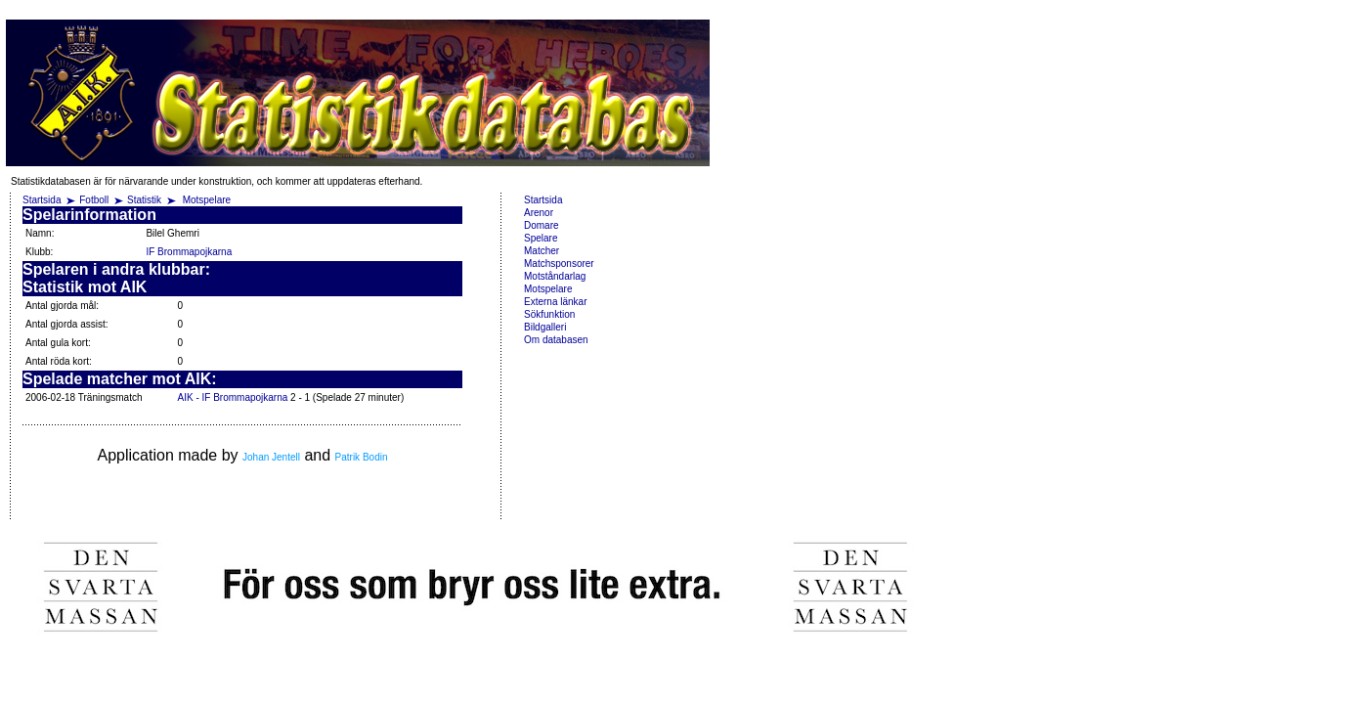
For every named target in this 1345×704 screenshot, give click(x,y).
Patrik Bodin (361, 457)
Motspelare (207, 200)
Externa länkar (555, 301)
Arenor (538, 212)
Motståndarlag (555, 276)
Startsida (41, 200)
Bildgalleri (545, 327)
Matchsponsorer (559, 263)
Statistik (144, 200)
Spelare (540, 238)
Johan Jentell (271, 457)
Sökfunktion (549, 314)
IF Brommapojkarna (189, 251)
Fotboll (93, 200)
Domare (541, 225)
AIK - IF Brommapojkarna (232, 397)
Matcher (541, 250)
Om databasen (556, 339)
